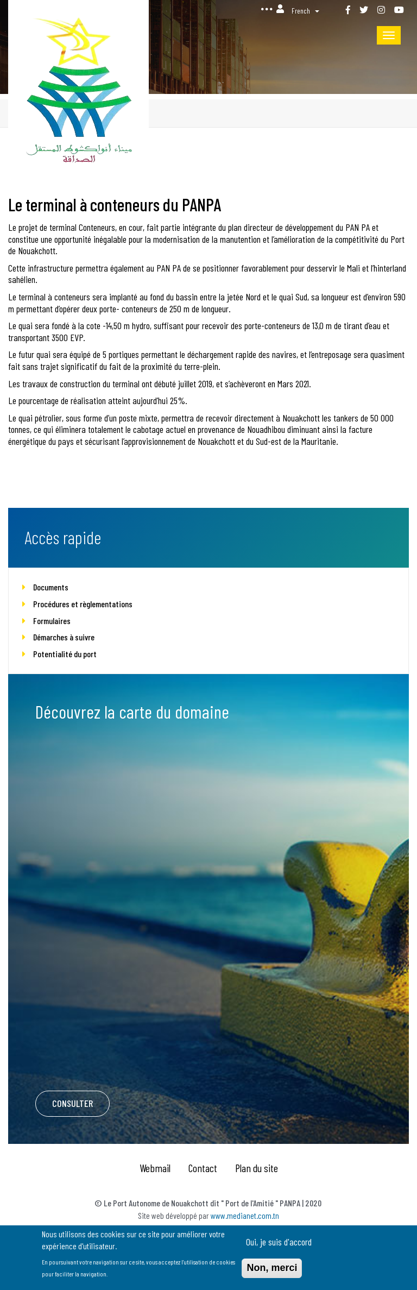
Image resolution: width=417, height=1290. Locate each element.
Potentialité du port (65, 654)
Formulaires (52, 620)
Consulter (72, 1103)
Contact (202, 1167)
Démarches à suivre (63, 637)
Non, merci (272, 1269)
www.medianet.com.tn (245, 1215)
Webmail (155, 1167)
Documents (50, 587)
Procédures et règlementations (82, 604)
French (301, 10)
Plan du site (256, 1167)
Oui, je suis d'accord (279, 1244)
